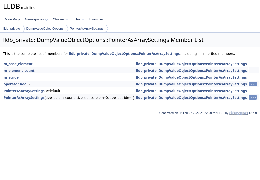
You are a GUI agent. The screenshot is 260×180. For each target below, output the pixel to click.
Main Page (12, 19)
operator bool (16, 84)
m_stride (11, 77)
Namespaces (36, 19)
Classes (60, 19)
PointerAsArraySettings (86, 28)
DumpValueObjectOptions (45, 28)
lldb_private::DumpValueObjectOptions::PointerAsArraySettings (124, 53)
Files (78, 19)
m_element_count (19, 70)
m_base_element (18, 64)
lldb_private (11, 28)
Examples (96, 19)
